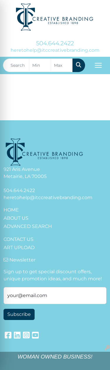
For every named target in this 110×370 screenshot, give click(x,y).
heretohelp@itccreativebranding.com (55, 50)
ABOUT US (16, 218)
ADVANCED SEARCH (28, 226)
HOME (11, 210)
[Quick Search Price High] (62, 65)
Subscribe (19, 314)
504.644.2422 (55, 43)
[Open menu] (98, 65)
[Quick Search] (16, 65)
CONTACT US (18, 239)
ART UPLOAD (19, 247)
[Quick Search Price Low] (40, 65)
